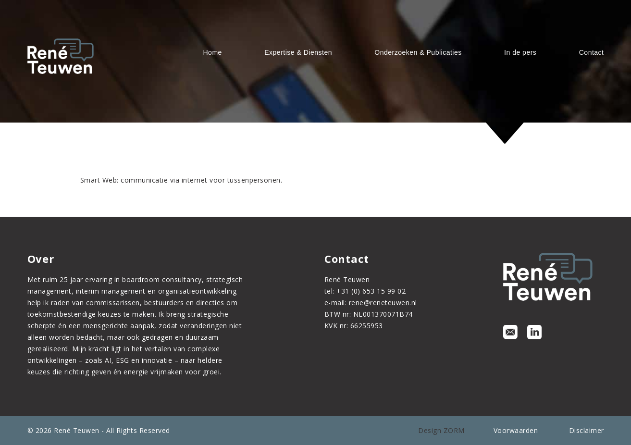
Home (212, 52)
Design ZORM (441, 430)
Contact (591, 52)
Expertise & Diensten (298, 52)
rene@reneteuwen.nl (383, 302)
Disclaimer (586, 430)
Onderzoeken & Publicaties (417, 52)
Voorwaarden (516, 430)
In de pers (520, 52)
